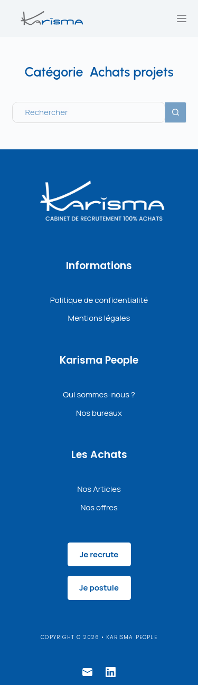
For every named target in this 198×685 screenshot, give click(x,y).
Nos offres (99, 507)
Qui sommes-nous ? (99, 394)
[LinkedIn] (111, 672)
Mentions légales (99, 318)
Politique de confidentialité (99, 300)
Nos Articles (99, 488)
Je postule (99, 587)
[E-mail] (87, 672)
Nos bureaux (99, 412)
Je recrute (99, 554)
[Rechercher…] (88, 112)
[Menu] (181, 18)
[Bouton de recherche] (175, 112)
